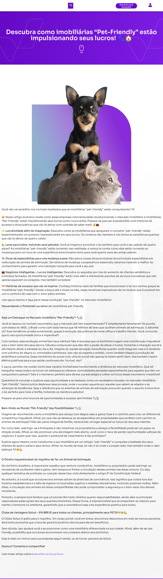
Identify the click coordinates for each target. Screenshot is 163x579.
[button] (70, 6)
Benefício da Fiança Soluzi (49, 554)
